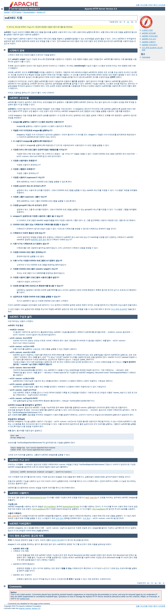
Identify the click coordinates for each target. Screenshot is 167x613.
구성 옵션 (86, 518)
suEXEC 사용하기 (149, 42)
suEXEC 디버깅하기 (149, 45)
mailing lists (24, 599)
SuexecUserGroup (37, 498)
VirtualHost (50, 507)
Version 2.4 (41, 12)
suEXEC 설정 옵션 (38, 239)
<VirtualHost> (39, 509)
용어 (155, 5)
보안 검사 (60, 518)
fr (124, 22)
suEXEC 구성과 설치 (150, 36)
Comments (146, 57)
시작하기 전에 (147, 30)
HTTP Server (17, 12)
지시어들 (144, 5)
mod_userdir (92, 498)
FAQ (150, 5)
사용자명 (36, 349)
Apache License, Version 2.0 (29, 608)
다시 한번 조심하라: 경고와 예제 (26, 535)
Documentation (29, 12)
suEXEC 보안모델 (149, 33)
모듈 (137, 5)
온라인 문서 (56, 540)
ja (128, 22)
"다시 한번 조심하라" (119, 309)
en (120, 22)
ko (132, 22)
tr (136, 22)
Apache (7, 12)
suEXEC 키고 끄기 (149, 39)
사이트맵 (161, 5)
